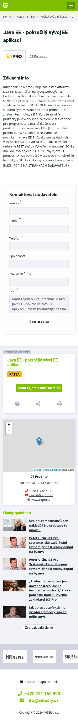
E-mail (15, 221)
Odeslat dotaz (39, 321)
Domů (7, 16)
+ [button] (8, 425)
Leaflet (37, 470)
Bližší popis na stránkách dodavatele (36, 166)
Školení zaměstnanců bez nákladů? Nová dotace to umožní (48, 525)
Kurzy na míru (26, 16)
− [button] (8, 431)
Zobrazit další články (39, 627)
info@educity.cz (39, 700)
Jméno (15, 203)
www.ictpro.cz (40, 500)
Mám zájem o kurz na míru (39, 388)
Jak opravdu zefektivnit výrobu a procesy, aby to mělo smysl (48, 612)
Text (13, 291)
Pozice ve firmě (20, 273)
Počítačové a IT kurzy (53, 16)
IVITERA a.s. (51, 712)
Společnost (17, 256)
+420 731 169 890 (39, 693)
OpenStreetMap (53, 470)
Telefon (16, 238)
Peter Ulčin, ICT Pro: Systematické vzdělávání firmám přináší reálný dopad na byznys (51, 545)
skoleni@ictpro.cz (41, 495)
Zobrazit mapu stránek (39, 681)
